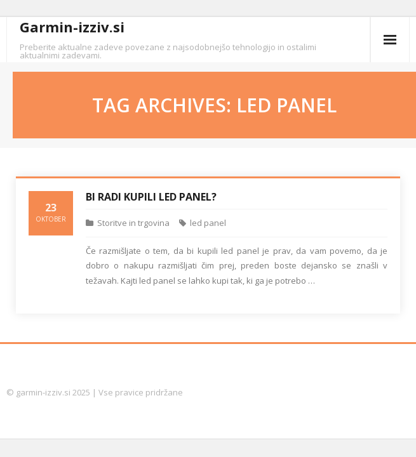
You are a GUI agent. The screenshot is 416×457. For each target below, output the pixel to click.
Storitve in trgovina (133, 222)
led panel (208, 222)
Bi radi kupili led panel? (151, 197)
